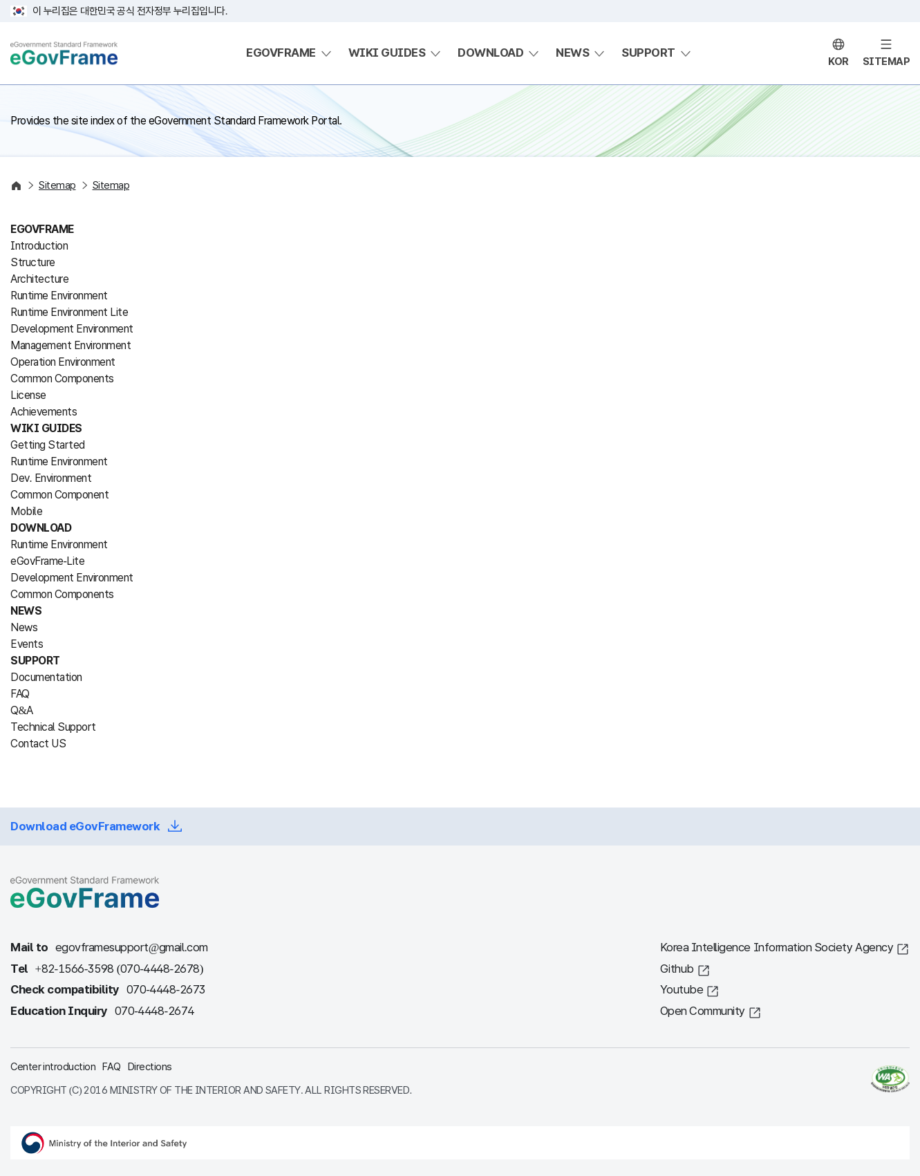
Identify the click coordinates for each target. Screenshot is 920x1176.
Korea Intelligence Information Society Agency (777, 947)
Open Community (702, 1011)
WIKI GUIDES (387, 52)
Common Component (59, 495)
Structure (32, 262)
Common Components (62, 378)
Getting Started (47, 445)
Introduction (39, 246)
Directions (150, 1066)
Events (26, 644)
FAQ (20, 694)
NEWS (572, 52)
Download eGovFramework (85, 826)
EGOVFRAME (281, 52)
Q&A (21, 710)
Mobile (26, 511)
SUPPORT (648, 52)
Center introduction (52, 1066)
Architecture (39, 279)
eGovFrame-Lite (47, 561)
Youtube (682, 989)
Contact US (38, 743)
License (28, 395)
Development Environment (71, 329)
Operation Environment (62, 362)
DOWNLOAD (490, 52)
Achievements (43, 412)
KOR (838, 61)
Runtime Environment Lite (69, 312)
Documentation (46, 677)
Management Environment (70, 345)
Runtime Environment (59, 295)
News (23, 627)
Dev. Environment (50, 478)
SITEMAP (886, 61)
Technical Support (53, 727)
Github (677, 969)
